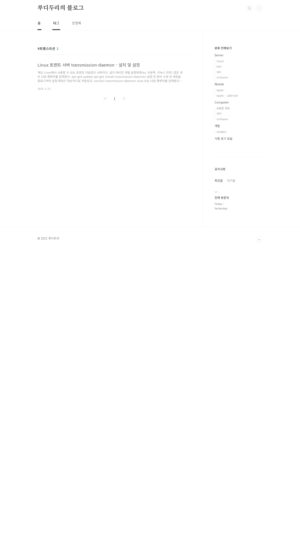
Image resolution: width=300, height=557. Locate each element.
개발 (217, 126)
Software (222, 77)
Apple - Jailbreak (227, 95)
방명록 (76, 22)
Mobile (219, 84)
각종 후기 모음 (223, 138)
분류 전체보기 (223, 48)
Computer (222, 102)
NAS (219, 66)
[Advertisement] (115, 142)
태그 (56, 22)
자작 (218, 114)
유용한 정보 (223, 108)
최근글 (219, 306)
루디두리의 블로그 (61, 8)
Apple (220, 90)
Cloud (220, 61)
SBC (218, 72)
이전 (105, 98)
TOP (259, 548)
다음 (123, 98)
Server (219, 55)
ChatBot (221, 132)
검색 (249, 8)
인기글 (231, 306)
